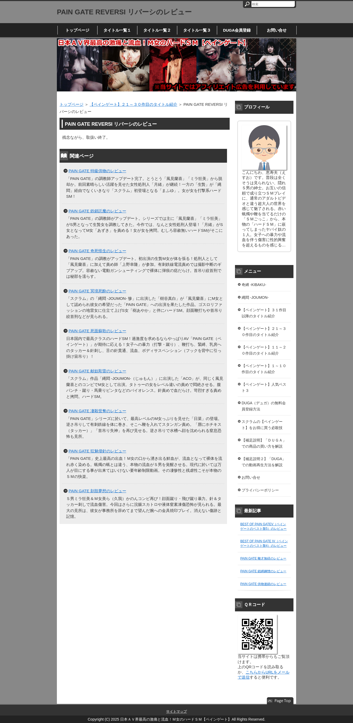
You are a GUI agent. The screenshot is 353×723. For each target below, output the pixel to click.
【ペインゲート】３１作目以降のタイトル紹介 (264, 313)
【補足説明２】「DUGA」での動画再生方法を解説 (264, 462)
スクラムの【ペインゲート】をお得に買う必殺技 (262, 424)
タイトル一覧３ (197, 30)
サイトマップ (176, 711)
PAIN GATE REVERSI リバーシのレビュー (124, 12)
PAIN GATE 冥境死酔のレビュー (97, 291)
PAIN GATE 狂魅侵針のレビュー (97, 451)
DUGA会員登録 (237, 30)
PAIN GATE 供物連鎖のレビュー (263, 584)
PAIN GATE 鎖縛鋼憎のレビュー (263, 571)
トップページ (77, 30)
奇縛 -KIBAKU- (254, 285)
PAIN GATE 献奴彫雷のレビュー (97, 371)
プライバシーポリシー (260, 490)
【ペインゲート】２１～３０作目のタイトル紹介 (133, 104)
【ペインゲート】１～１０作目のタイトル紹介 (264, 369)
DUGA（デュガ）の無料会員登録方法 (264, 406)
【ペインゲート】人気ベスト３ (264, 387)
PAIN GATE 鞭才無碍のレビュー (263, 558)
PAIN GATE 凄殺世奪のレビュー (97, 411)
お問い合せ (277, 30)
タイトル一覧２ (157, 30)
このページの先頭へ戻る (280, 701)
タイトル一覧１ (117, 30)
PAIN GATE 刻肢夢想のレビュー (97, 491)
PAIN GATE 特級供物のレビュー (97, 171)
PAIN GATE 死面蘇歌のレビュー (97, 331)
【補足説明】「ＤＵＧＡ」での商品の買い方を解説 (264, 443)
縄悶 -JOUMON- (255, 297)
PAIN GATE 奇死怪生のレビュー (97, 251)
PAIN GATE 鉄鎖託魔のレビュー (97, 211)
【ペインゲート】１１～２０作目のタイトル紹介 (264, 350)
